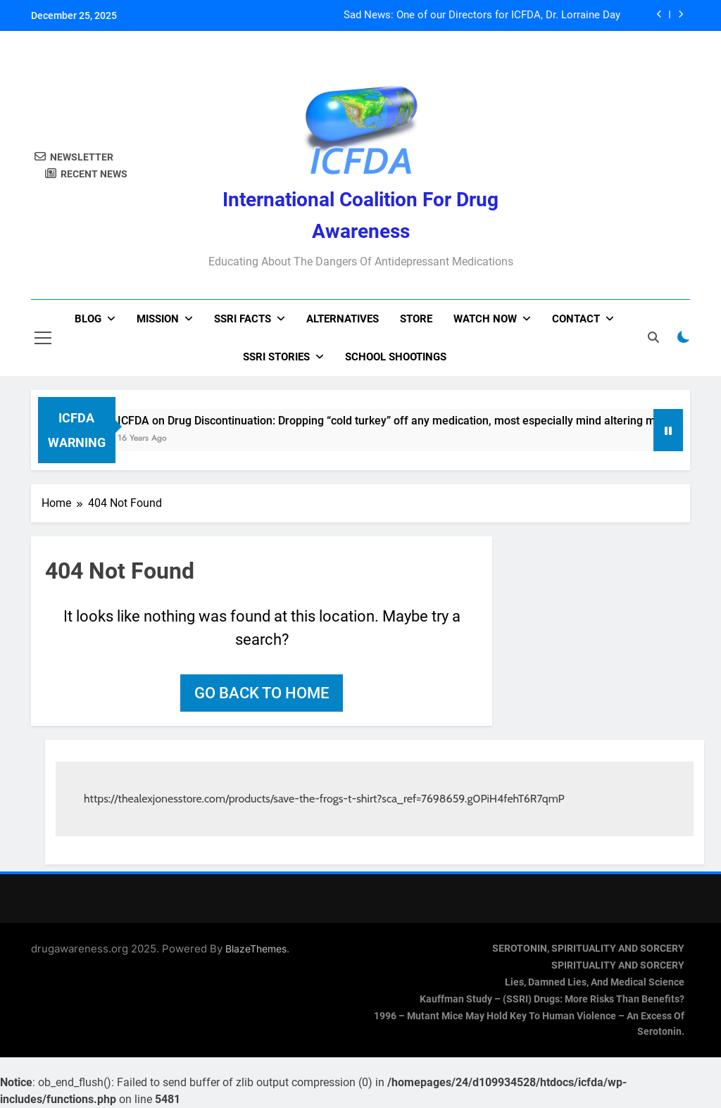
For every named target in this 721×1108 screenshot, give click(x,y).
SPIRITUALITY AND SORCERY (617, 965)
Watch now (485, 319)
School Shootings (395, 357)
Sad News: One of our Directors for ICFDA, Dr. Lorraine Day (482, 15)
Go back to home (261, 693)
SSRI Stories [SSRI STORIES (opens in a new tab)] (276, 357)
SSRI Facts (242, 319)
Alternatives (342, 319)
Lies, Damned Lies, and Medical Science (594, 982)
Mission (158, 319)
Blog (88, 319)
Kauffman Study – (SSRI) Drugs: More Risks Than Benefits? (552, 999)
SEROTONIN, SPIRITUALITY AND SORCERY (588, 949)
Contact (576, 319)
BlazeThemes (256, 949)
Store (416, 319)
